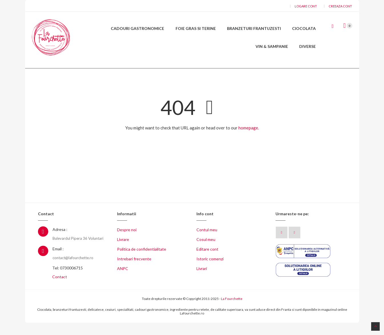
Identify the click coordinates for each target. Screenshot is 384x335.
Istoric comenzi (210, 271)
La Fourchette (231, 311)
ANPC (122, 281)
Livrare (123, 251)
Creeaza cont (340, 6)
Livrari (201, 281)
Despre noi (126, 242)
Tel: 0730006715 (67, 280)
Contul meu (206, 242)
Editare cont (207, 261)
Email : (58, 261)
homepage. (248, 140)
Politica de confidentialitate (141, 261)
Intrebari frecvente (134, 271)
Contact (59, 289)
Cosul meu (205, 251)
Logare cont (306, 6)
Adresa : (60, 241)
